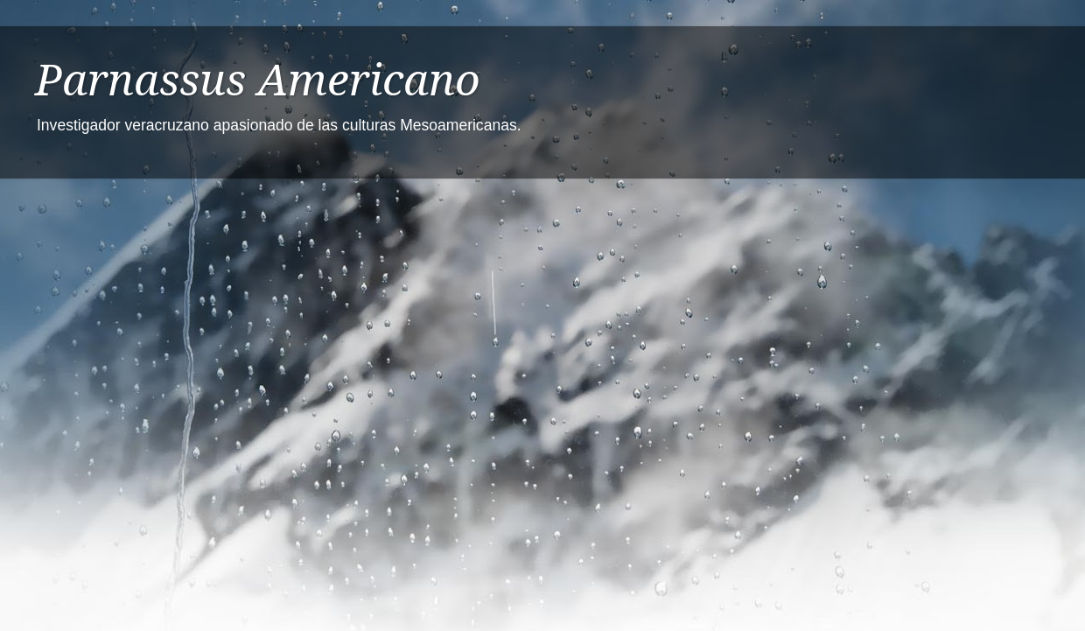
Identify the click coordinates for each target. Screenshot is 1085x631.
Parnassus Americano (257, 80)
